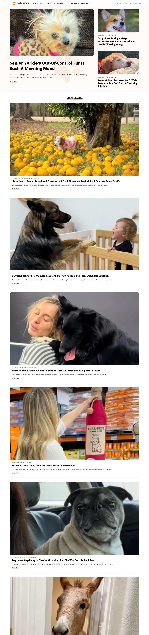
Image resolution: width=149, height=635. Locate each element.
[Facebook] (117, 3)
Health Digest (69, 621)
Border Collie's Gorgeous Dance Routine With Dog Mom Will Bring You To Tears (117, 134)
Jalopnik (43, 621)
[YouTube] (120, 3)
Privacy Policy (82, 610)
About (63, 610)
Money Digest (79, 621)
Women (103, 621)
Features (85, 3)
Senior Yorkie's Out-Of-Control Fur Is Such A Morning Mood (47, 65)
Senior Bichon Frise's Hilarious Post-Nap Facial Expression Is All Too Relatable (74, 299)
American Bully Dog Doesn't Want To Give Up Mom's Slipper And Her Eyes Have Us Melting (117, 460)
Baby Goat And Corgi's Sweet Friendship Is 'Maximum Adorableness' (116, 573)
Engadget (35, 621)
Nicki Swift (89, 621)
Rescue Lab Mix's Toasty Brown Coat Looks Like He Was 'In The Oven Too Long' (73, 245)
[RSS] (126, 3)
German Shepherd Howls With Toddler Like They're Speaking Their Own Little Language (73, 134)
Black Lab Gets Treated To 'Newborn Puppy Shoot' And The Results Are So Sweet (74, 516)
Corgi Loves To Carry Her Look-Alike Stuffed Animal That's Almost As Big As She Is (29, 460)
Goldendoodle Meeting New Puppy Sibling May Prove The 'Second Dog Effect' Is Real (28, 573)
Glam (55, 621)
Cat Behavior (16, 239)
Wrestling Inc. (112, 621)
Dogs (35, 3)
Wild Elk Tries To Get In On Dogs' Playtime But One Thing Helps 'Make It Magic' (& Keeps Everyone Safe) (118, 518)
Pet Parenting (73, 3)
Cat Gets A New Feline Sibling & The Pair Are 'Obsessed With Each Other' (29, 299)
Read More (13, 82)
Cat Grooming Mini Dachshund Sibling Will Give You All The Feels (117, 245)
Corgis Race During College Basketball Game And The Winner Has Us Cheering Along (116, 41)
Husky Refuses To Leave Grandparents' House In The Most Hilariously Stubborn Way (117, 299)
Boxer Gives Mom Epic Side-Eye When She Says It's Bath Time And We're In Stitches (29, 352)
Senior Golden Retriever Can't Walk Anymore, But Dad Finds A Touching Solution (117, 83)
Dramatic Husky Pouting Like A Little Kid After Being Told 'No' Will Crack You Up (117, 406)
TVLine (49, 621)
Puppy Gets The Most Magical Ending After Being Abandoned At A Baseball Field (29, 406)
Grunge (60, 621)
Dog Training (104, 454)
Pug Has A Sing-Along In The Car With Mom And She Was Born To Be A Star (74, 191)
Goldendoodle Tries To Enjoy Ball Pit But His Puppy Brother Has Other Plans (74, 406)
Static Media (64, 613)
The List (96, 621)
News (13, 185)
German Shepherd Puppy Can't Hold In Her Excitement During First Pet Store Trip (29, 516)
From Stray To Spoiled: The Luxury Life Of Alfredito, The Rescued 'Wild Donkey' (116, 191)
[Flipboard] (123, 3)
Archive (71, 610)
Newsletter (135, 3)
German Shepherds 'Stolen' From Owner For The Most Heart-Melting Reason (74, 352)
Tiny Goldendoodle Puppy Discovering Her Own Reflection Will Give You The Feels (74, 460)
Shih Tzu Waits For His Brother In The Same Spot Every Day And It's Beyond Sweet (74, 573)
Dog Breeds (13, 59)
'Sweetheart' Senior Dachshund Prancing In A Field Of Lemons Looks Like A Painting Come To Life (29, 135)
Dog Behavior (16, 128)
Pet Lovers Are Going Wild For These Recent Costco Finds (28, 189)
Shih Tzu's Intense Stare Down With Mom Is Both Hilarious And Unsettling (118, 352)
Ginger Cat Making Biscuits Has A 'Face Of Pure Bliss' (29, 243)
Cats (42, 3)
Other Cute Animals (55, 3)
